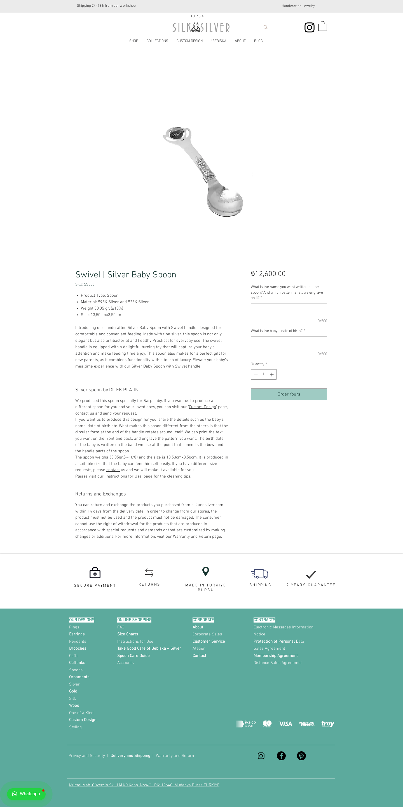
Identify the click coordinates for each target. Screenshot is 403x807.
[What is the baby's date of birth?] (289, 343)
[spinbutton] (264, 374)
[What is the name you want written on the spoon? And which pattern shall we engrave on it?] (289, 310)
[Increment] (272, 374)
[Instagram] (309, 27)
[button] (322, 25)
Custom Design (202, 407)
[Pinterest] (301, 755)
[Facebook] (281, 755)
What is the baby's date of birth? (278, 331)
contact (82, 413)
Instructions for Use (124, 476)
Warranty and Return (192, 536)
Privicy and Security (87, 755)
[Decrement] (255, 374)
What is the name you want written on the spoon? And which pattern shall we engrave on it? (287, 292)
